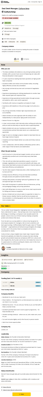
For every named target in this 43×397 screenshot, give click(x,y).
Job (16, 59)
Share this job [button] (6, 387)
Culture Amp (24, 9)
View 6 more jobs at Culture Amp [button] (11, 390)
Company (25, 59)
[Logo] (5, 2)
